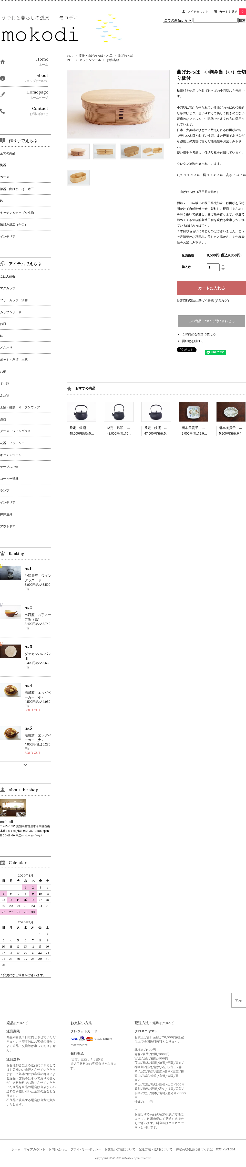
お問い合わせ (58, 1149)
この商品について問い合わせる (211, 321)
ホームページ (33, 835)
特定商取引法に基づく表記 (194, 1149)
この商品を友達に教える (199, 334)
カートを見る (232, 12)
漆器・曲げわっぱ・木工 (95, 55)
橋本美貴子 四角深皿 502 (203, 428)
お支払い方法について (120, 1149)
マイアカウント (198, 12)
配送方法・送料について (155, 1149)
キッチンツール (90, 60)
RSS (219, 1149)
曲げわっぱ (125, 55)
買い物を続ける (192, 341)
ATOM (230, 1149)
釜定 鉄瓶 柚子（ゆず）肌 (128, 428)
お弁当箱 (113, 60)
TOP (70, 55)
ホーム (15, 1149)
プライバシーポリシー (85, 1149)
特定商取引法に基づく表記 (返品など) (203, 300)
